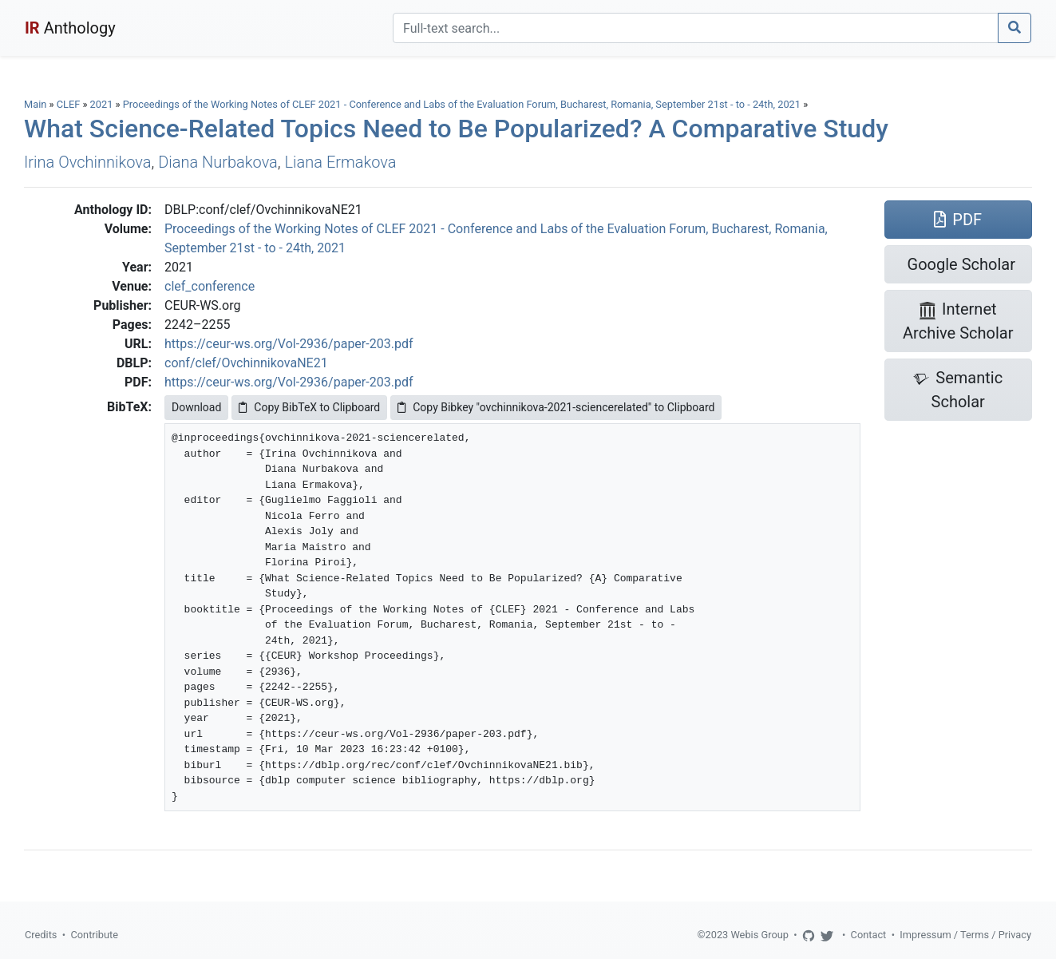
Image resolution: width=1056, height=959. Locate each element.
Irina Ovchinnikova (87, 162)
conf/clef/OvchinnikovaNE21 (246, 363)
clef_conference (209, 286)
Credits (41, 935)
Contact (869, 935)
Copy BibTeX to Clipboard (309, 407)
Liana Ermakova (341, 162)
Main (35, 104)
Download (196, 407)
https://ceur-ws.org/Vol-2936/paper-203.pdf (288, 343)
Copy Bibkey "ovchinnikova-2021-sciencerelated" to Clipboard (555, 407)
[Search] (696, 28)
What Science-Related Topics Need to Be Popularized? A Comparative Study (456, 128)
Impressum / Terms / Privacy (965, 935)
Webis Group (759, 935)
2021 (101, 104)
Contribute (94, 935)
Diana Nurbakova (218, 162)
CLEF (69, 104)
